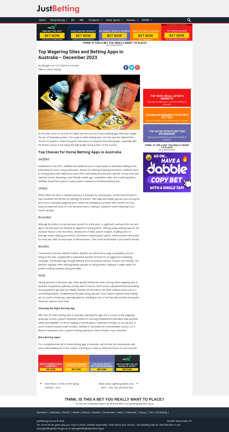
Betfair (76, 412)
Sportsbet (42, 412)
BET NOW (52, 36)
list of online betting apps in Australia (79, 344)
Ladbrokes (54, 412)
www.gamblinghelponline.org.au (87, 428)
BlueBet (84, 253)
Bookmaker (109, 412)
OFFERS (145, 19)
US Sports (94, 19)
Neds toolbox (113, 289)
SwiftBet (68, 166)
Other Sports (113, 19)
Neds (120, 412)
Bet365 (66, 412)
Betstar (86, 412)
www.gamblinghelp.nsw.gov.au (52, 428)
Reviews (131, 19)
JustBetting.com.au (46, 420)
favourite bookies (118, 297)
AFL (73, 19)
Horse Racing (57, 19)
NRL (82, 19)
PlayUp (142, 412)
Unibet (81, 202)
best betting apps (111, 141)
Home (42, 19)
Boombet (112, 239)
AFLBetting (161, 412)
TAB (151, 412)
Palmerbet (131, 412)
